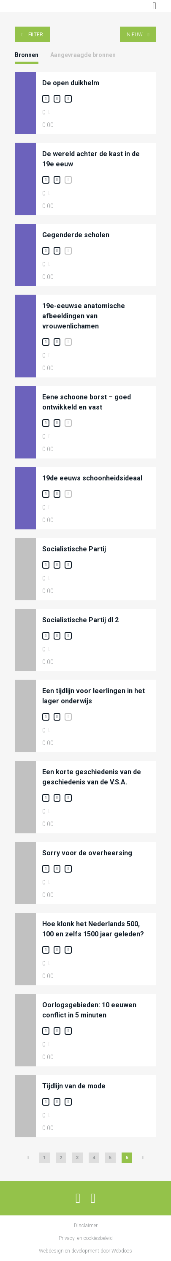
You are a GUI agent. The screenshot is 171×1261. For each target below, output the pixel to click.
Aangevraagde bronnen (83, 55)
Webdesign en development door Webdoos (85, 1251)
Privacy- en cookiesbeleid (86, 1238)
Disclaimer (86, 1225)
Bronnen (26, 55)
